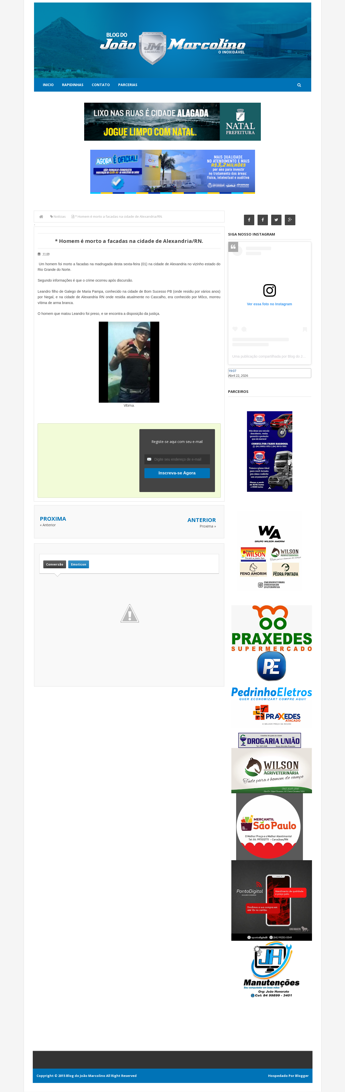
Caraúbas (235, 380)
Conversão (54, 564)
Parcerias (127, 84)
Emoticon (78, 564)
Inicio (48, 84)
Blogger (302, 1076)
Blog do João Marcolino (85, 1076)
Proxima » (208, 526)
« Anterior (48, 524)
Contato (101, 84)
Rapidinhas (72, 84)
